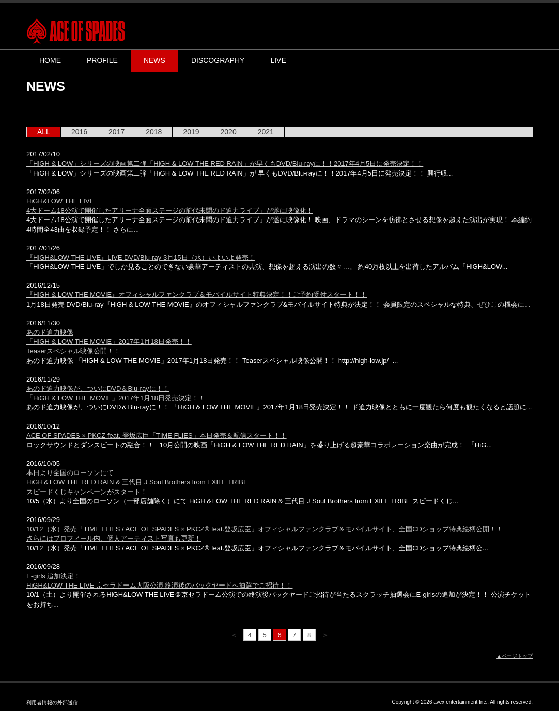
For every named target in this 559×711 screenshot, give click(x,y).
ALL (43, 132)
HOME (50, 60)
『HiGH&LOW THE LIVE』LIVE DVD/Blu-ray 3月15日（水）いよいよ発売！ (140, 257)
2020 (229, 132)
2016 (79, 132)
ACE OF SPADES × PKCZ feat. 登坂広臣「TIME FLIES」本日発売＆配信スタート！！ (156, 435)
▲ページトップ (514, 656)
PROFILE (102, 60)
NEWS (154, 60)
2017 (116, 132)
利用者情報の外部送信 (52, 702)
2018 (154, 132)
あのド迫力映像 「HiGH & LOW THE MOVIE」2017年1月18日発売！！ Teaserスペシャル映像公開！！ (109, 341)
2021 (266, 132)
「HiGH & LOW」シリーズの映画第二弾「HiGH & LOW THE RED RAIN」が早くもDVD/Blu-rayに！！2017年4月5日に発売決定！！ (224, 163)
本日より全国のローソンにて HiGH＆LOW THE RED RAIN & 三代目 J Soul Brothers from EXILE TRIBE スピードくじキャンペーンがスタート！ (137, 482)
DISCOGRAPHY (217, 60)
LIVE (278, 60)
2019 (191, 132)
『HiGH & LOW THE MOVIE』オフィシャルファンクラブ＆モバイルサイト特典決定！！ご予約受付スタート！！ (196, 294)
